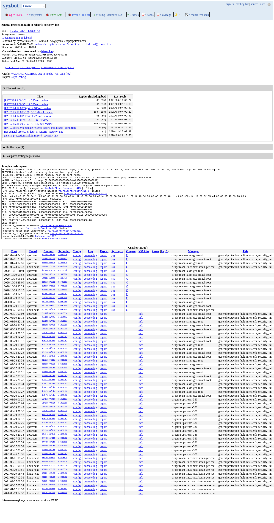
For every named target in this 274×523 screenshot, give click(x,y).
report (103, 255)
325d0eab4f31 (48, 302)
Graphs (148, 14)
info (141, 313)
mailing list (242, 3)
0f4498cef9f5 (48, 368)
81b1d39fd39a (48, 360)
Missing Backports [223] (108, 14)
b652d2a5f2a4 (48, 309)
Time (14, 251)
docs (262, 3)
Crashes (133, 14)
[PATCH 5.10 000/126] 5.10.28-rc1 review (28, 112)
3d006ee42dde (48, 274)
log (68, 73)
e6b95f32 (62, 259)
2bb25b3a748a (48, 313)
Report (104, 251)
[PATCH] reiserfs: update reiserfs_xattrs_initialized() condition (40, 127)
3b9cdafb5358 (48, 255)
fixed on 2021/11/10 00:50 (25, 31)
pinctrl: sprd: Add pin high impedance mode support (39, 67)
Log (90, 251)
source (254, 3)
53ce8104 (62, 493)
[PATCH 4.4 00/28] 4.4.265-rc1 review (26, 100)
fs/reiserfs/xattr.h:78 (74, 195)
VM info (144, 251)
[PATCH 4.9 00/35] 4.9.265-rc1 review (26, 104)
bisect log (47, 51)
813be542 (62, 489)
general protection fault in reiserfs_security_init (31, 135)
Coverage (164, 14)
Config (77, 251)
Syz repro (117, 251)
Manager (193, 251)
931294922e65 (48, 458)
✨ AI (177, 14)
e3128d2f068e (48, 266)
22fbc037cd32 (48, 282)
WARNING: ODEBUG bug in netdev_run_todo (37, 73)
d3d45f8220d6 (48, 290)
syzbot (11, 5)
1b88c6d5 (62, 298)
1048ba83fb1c (48, 259)
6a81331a (62, 313)
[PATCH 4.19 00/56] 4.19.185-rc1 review (27, 108)
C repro (130, 251)
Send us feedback (197, 14)
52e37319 (62, 263)
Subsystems (34, 14)
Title (245, 251)
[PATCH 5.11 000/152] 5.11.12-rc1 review (28, 123)
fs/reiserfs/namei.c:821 (56, 237)
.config (22, 76)
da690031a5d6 (48, 270)
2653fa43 (62, 290)
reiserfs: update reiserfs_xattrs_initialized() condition (73, 44)
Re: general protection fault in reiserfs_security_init (33, 131)
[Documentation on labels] (16, 37)
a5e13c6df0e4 (48, 337)
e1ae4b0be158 (48, 263)
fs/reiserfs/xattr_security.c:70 (85, 198)
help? (164, 251)
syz (15, 76)
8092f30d (62, 266)
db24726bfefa (48, 380)
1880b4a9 (62, 278)
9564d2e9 (62, 302)
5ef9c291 (62, 282)
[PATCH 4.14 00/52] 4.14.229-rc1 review (27, 116)
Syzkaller (64, 251)
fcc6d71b (62, 255)
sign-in (230, 3)
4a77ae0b (62, 270)
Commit (48, 251)
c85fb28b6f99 (48, 278)
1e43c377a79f (48, 329)
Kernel (33, 251)
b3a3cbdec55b (48, 489)
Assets (155, 251)
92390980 (62, 274)
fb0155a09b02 (48, 298)
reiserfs (21, 34)
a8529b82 (62, 337)
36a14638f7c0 (48, 352)
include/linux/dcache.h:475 (63, 192)
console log (90, 255)
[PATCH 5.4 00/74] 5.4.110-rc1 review (26, 119)
